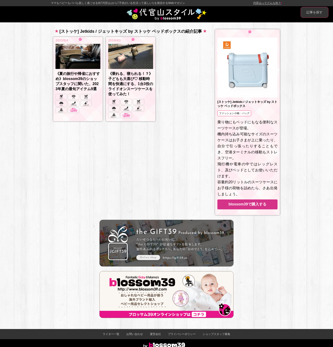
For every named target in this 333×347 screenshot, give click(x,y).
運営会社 (155, 334)
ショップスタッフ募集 (216, 334)
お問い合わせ (134, 334)
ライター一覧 (111, 334)
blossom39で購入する (247, 204)
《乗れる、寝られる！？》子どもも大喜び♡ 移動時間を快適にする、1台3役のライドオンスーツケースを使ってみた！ (130, 84)
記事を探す (314, 12)
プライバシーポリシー (182, 334)
